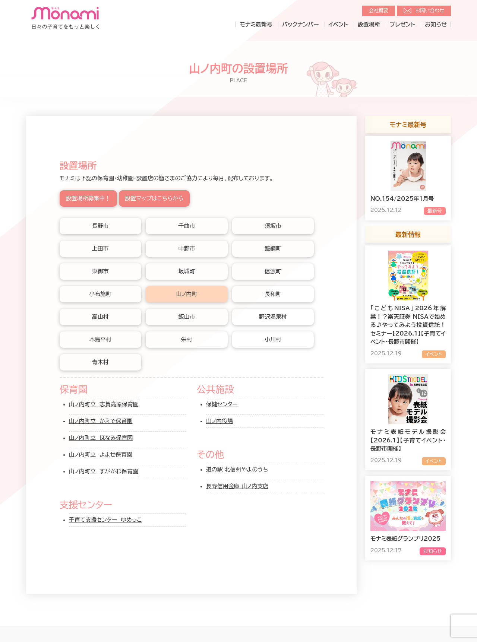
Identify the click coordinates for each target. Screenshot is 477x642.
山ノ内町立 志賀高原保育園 (104, 404)
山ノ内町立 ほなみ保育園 (101, 438)
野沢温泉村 (273, 317)
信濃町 (273, 271)
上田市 (100, 248)
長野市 (100, 226)
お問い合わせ (430, 10)
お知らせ (436, 24)
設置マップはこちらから (154, 198)
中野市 (186, 248)
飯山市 (186, 317)
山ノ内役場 (219, 421)
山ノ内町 (186, 294)
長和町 (273, 294)
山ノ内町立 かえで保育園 (101, 421)
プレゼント (402, 24)
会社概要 (378, 10)
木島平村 (100, 339)
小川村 (273, 339)
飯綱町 (273, 248)
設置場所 (369, 24)
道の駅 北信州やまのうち (237, 469)
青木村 (100, 362)
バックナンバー (300, 24)
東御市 (100, 271)
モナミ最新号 (256, 24)
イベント (338, 24)
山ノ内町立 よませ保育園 (101, 454)
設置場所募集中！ (88, 198)
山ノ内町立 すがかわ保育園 (103, 471)
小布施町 (100, 294)
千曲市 (186, 226)
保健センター (222, 404)
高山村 (100, 317)
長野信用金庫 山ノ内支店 (237, 486)
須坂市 (273, 226)
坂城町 (186, 271)
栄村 (186, 339)
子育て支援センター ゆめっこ (105, 519)
